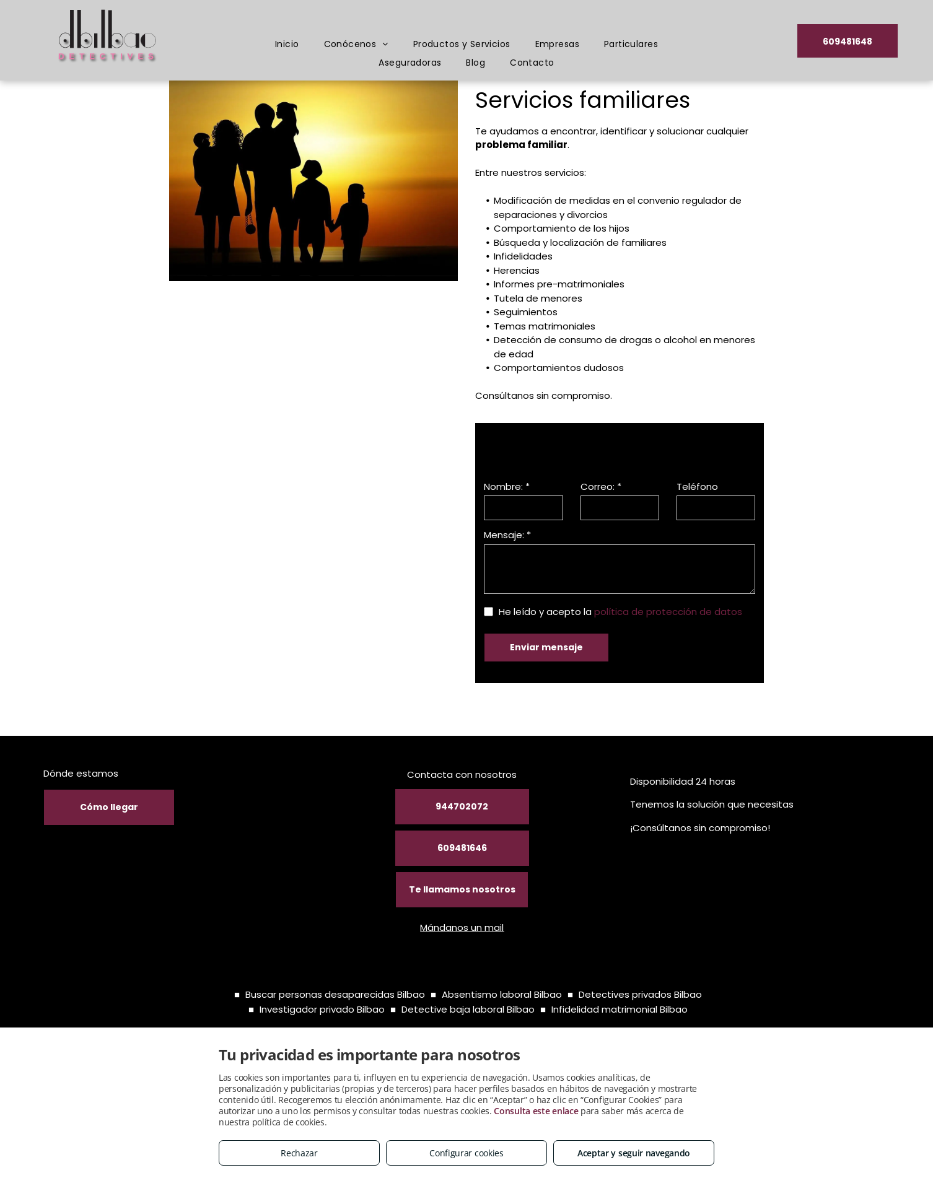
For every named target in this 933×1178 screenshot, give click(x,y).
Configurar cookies (466, 1153)
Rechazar (299, 1153)
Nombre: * (507, 486)
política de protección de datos (668, 611)
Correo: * (600, 486)
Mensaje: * (507, 534)
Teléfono (697, 486)
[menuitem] (287, 44)
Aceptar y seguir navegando (633, 1153)
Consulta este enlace (536, 1111)
